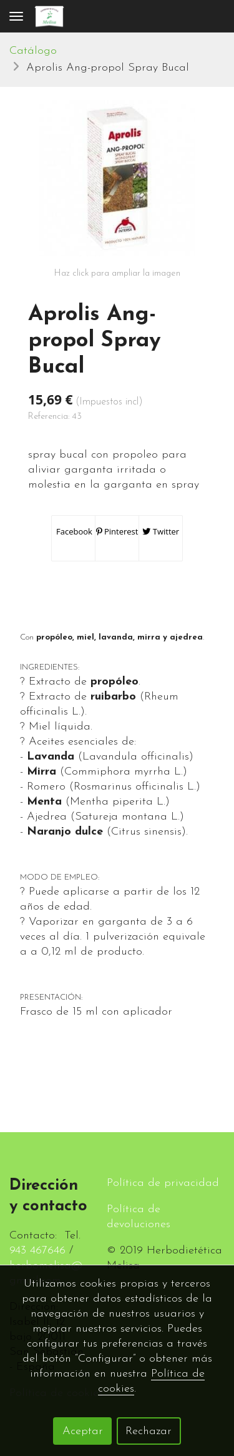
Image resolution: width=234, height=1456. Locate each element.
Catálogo (33, 51)
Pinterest (117, 531)
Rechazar (148, 1431)
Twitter (160, 531)
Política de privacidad (163, 1183)
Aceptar (82, 1431)
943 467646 (37, 1251)
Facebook (73, 531)
